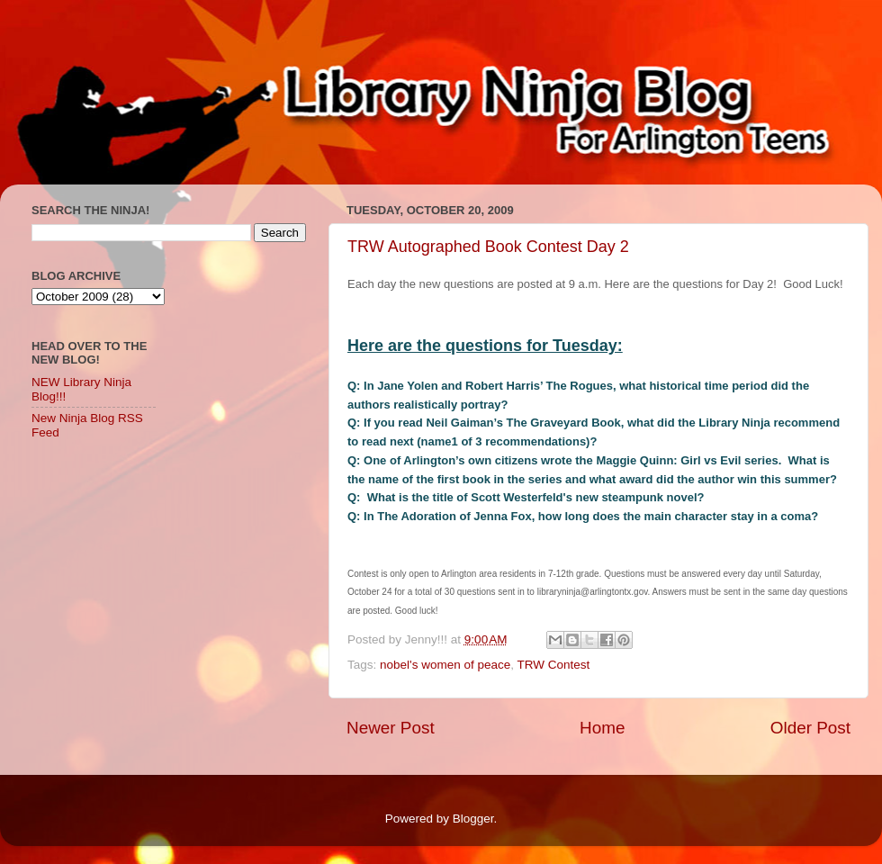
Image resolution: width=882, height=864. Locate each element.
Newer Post (390, 727)
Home (602, 727)
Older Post (810, 727)
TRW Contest (553, 664)
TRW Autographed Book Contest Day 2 (488, 247)
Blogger (473, 818)
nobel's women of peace (445, 664)
